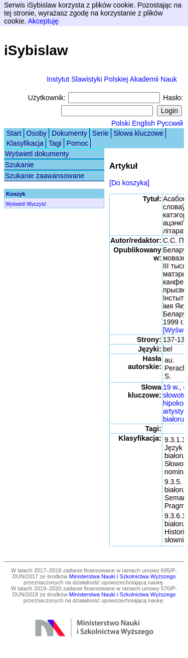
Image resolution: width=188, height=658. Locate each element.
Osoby (37, 133)
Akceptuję (43, 21)
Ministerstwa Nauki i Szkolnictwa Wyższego (122, 576)
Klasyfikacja (25, 143)
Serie (100, 133)
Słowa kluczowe (139, 133)
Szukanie (19, 165)
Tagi (55, 143)
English (143, 123)
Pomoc (78, 143)
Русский (170, 123)
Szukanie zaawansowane (44, 176)
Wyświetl (15, 204)
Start (14, 133)
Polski (120, 123)
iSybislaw (36, 50)
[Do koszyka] (129, 183)
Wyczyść (36, 204)
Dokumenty (69, 133)
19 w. (171, 387)
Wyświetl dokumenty (37, 154)
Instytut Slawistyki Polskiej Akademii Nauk (112, 79)
